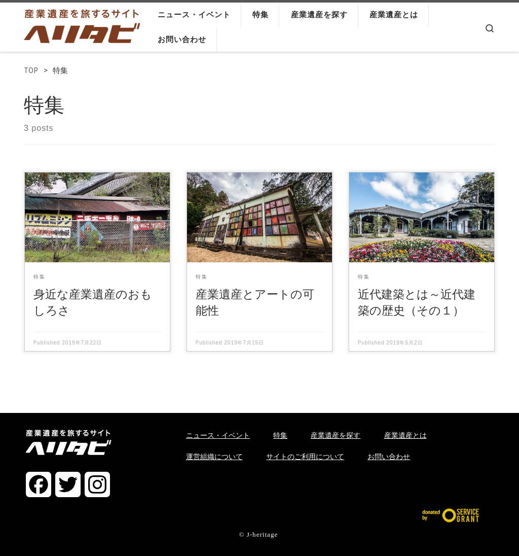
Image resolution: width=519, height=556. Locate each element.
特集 (280, 435)
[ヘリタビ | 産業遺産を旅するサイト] (82, 24)
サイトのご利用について (305, 456)
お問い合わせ (388, 456)
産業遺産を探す (335, 435)
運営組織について (214, 456)
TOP (31, 70)
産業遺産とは (405, 435)
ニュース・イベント (218, 435)
